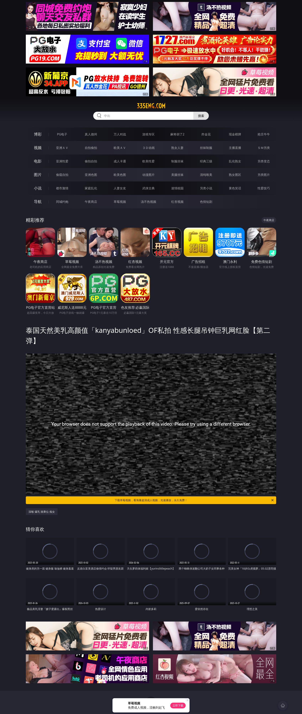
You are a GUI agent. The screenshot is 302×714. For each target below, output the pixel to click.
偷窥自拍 (62, 175)
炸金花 (206, 134)
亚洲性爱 (62, 161)
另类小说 (206, 188)
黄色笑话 (235, 188)
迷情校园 (177, 188)
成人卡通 (120, 161)
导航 (38, 201)
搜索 (201, 116)
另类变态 (264, 161)
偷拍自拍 (91, 161)
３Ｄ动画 (148, 148)
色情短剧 (206, 202)
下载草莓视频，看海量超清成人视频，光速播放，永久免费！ (194, 500)
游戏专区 (148, 134)
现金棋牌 (235, 134)
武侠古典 (148, 188)
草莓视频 (120, 202)
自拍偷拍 (91, 148)
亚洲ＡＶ (62, 148)
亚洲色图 (91, 175)
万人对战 (120, 134)
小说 (38, 188)
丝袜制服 (206, 148)
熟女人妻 (177, 148)
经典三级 (206, 161)
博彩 (38, 134)
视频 (38, 147)
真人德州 (91, 134)
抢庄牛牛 (264, 134)
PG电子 (62, 134)
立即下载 (178, 705)
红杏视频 (177, 202)
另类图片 (264, 175)
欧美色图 (120, 175)
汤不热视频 (148, 202)
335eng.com (151, 106)
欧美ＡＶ (120, 148)
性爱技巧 (264, 188)
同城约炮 (62, 202)
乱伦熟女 (235, 161)
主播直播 (235, 148)
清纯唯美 (206, 175)
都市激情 (62, 188)
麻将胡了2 (177, 134)
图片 (38, 174)
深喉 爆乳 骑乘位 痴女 (42, 511)
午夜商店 (91, 202)
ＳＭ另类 (264, 148)
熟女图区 (235, 175)
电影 (38, 161)
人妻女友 (120, 188)
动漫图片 (148, 175)
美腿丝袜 (177, 175)
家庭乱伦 (91, 188)
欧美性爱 (148, 161)
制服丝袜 (177, 161)
